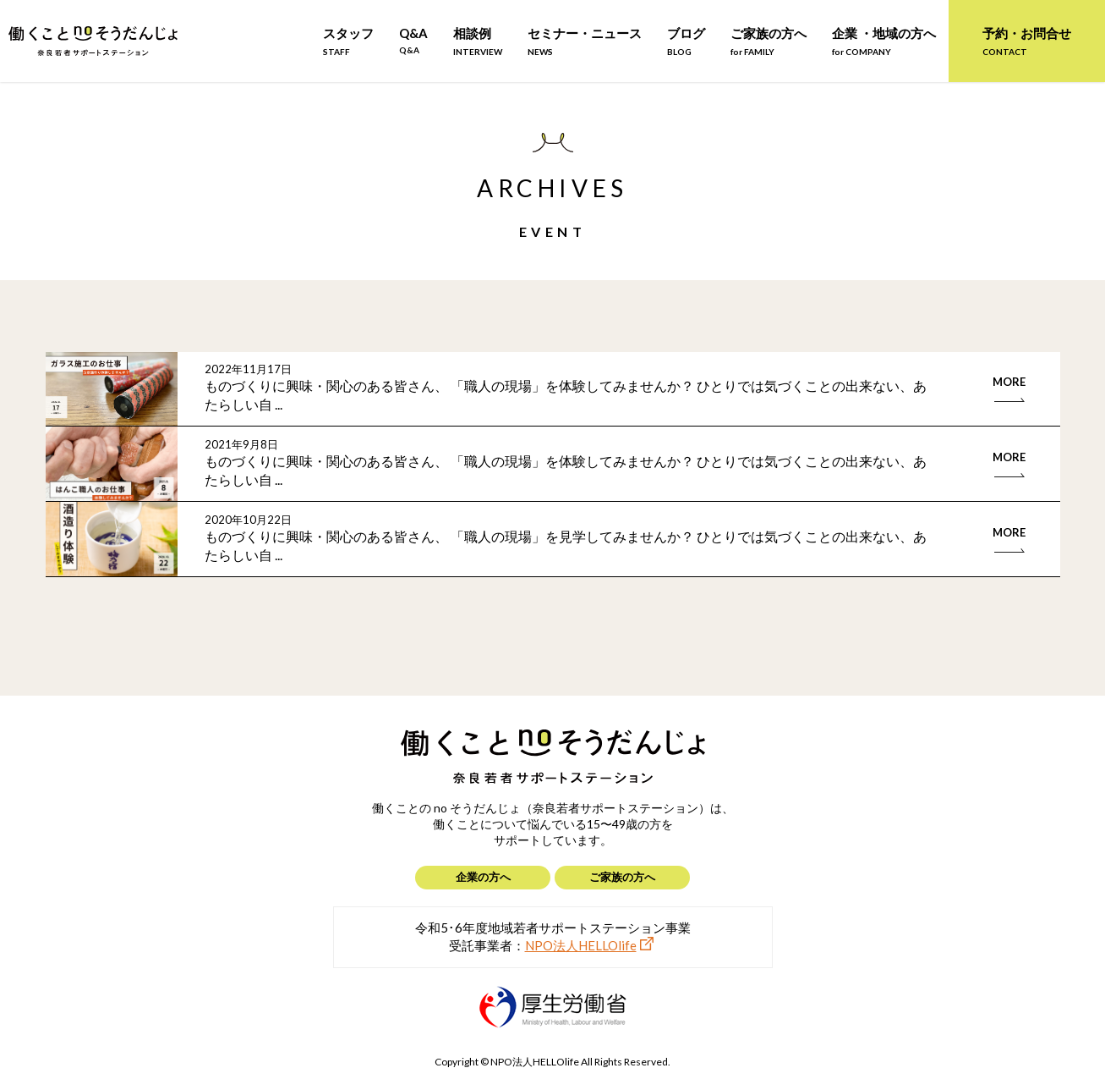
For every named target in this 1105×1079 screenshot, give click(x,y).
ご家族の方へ (768, 41)
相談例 (477, 41)
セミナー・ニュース (585, 41)
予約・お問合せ (1026, 41)
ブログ (686, 41)
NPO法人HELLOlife (581, 945)
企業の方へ (483, 877)
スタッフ (348, 41)
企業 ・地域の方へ (884, 41)
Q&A (413, 40)
